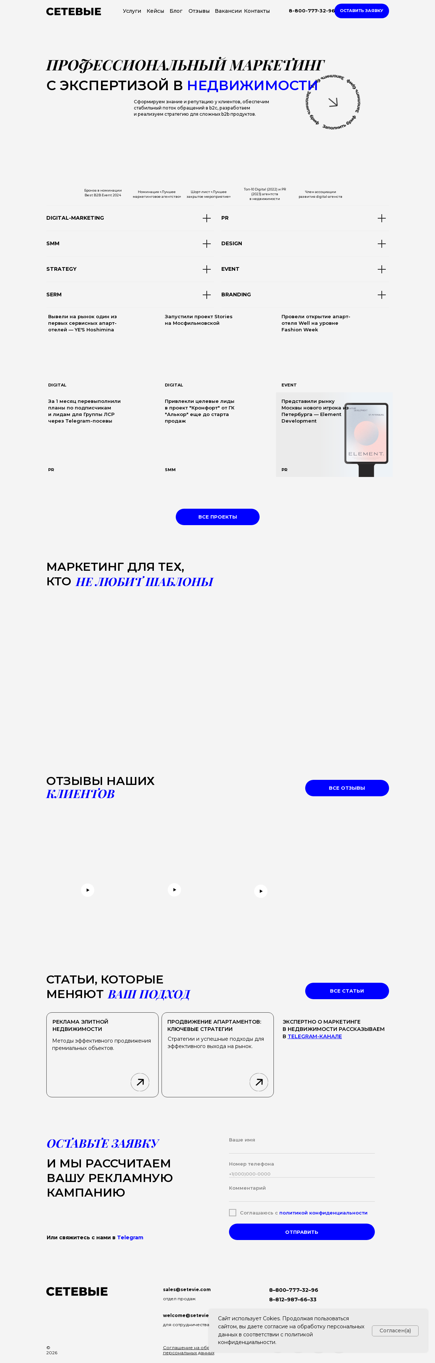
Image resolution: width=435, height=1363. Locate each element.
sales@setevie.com (187, 1289)
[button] (361, 11)
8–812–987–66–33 (292, 1299)
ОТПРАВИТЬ (301, 1232)
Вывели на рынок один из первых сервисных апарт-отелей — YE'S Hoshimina (82, 322)
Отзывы (199, 11)
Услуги (132, 11)
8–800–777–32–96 (293, 1290)
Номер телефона (251, 1164)
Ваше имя (242, 1140)
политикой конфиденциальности (323, 1213)
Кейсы (155, 11)
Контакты (257, 11)
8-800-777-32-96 (312, 11)
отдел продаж (179, 1298)
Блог (176, 11)
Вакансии (228, 11)
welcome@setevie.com (192, 1315)
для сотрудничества (186, 1324)
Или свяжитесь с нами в (95, 1237)
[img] (217, 350)
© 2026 (51, 1350)
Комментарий (247, 1188)
